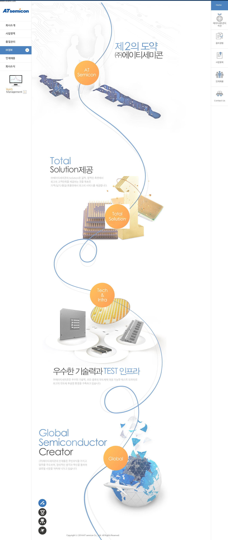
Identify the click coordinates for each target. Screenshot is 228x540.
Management (14, 90)
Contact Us (219, 101)
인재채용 (10, 58)
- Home (218, 5)
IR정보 (9, 50)
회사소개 (10, 25)
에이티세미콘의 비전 (219, 24)
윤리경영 (219, 43)
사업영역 (10, 33)
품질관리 (10, 42)
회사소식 (10, 66)
